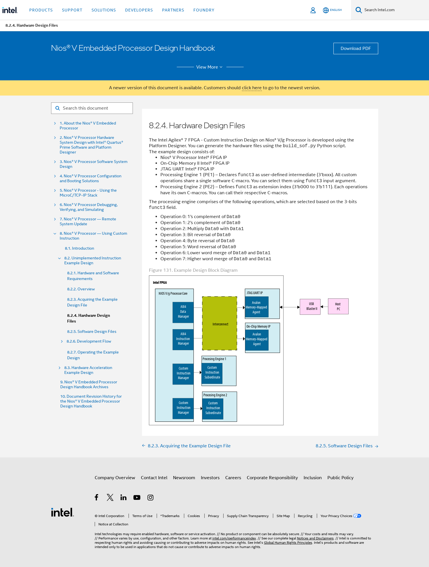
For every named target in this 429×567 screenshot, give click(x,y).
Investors (210, 478)
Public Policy (340, 478)
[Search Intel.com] (395, 10)
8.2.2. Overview (81, 289)
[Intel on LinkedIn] (123, 498)
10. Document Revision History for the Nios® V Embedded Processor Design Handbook (91, 401)
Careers (233, 478)
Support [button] (72, 10)
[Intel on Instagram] (150, 498)
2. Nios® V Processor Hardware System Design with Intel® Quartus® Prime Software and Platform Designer (91, 145)
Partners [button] (173, 10)
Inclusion (313, 478)
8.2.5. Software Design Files (92, 331)
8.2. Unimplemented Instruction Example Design (92, 260)
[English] (332, 10)
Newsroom (184, 478)
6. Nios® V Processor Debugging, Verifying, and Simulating (89, 207)
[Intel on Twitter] (110, 498)
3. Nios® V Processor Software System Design (93, 164)
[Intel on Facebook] (96, 498)
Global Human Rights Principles (288, 542)
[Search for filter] (92, 108)
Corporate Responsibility (272, 478)
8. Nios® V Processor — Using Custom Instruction (93, 236)
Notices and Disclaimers (315, 538)
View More (210, 67)
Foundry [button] (204, 10)
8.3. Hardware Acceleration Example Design (88, 370)
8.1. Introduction (79, 248)
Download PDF (356, 48)
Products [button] (41, 10)
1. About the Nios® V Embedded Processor (88, 126)
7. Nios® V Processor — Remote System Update (88, 221)
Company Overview (115, 478)
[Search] (359, 9)
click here (252, 88)
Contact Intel (154, 478)
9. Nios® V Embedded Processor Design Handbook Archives (88, 384)
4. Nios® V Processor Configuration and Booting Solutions (90, 178)
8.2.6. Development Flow (89, 341)
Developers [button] (139, 10)
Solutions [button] (104, 10)
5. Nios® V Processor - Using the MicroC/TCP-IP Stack (88, 193)
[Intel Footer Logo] (62, 512)
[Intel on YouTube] (137, 498)
